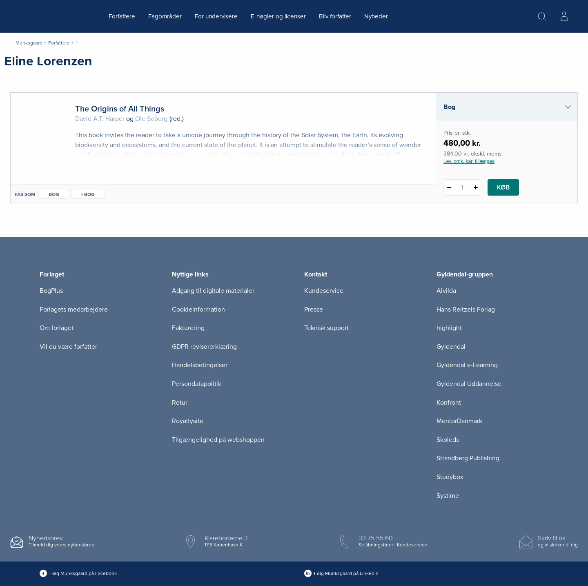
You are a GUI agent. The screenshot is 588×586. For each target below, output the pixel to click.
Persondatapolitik (196, 384)
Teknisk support (326, 328)
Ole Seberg (151, 119)
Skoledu (448, 440)
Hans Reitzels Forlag (466, 309)
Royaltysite (187, 421)
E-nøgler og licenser (278, 16)
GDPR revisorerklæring (204, 347)
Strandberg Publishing (468, 458)
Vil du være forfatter (68, 347)
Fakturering (188, 328)
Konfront (449, 403)
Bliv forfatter (335, 16)
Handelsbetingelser (199, 365)
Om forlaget (57, 328)
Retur (179, 403)
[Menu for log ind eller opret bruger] (564, 16)
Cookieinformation (198, 309)
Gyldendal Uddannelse (469, 384)
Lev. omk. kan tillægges (468, 161)
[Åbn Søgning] (542, 16)
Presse (313, 309)
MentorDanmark (459, 421)
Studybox (450, 477)
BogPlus (51, 291)
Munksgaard (29, 43)
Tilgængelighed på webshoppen (218, 440)
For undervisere (216, 16)
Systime (448, 496)
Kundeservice (323, 291)
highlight (449, 328)
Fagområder (165, 16)
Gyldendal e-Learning (467, 365)
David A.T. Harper (100, 119)
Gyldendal (451, 347)
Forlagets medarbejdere (74, 309)
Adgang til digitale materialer (213, 291)
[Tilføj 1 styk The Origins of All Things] (475, 187)
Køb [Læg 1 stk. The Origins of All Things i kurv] (503, 187)
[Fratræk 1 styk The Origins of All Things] (449, 187)
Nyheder (376, 16)
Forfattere (122, 16)
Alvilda (446, 291)
